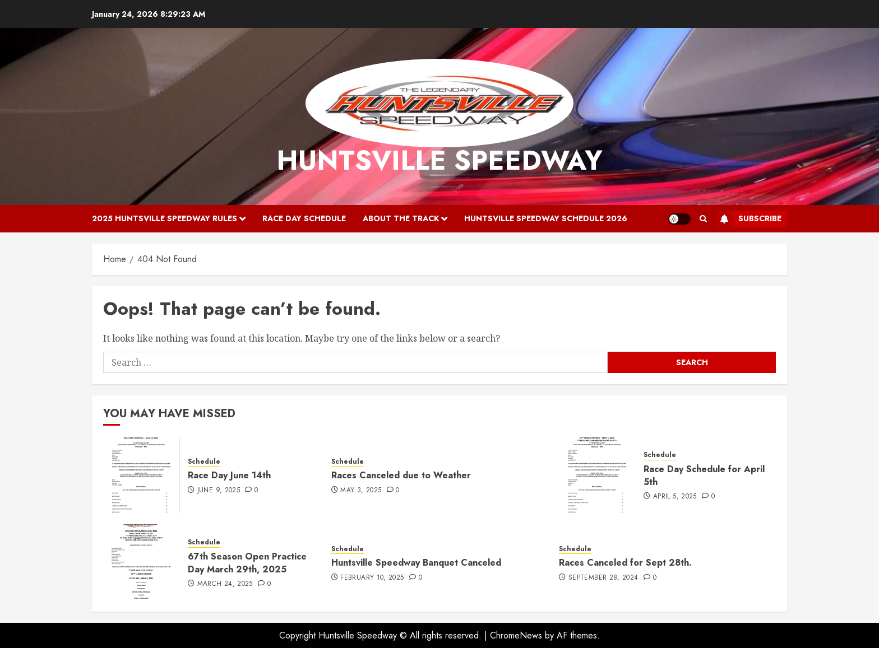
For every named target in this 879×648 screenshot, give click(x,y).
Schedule (204, 462)
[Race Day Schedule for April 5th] (597, 475)
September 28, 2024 (603, 578)
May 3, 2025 (360, 490)
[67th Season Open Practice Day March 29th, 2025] (141, 562)
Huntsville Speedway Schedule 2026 (545, 218)
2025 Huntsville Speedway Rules (164, 218)
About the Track (401, 218)
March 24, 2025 (225, 584)
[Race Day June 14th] (141, 475)
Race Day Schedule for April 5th (704, 475)
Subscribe (748, 219)
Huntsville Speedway (439, 160)
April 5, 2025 (675, 496)
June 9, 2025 (218, 490)
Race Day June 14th (229, 475)
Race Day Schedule (304, 218)
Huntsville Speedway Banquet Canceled (416, 562)
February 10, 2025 (372, 578)
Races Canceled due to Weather (401, 475)
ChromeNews (516, 635)
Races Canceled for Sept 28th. (625, 562)
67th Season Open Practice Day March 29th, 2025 (247, 562)
